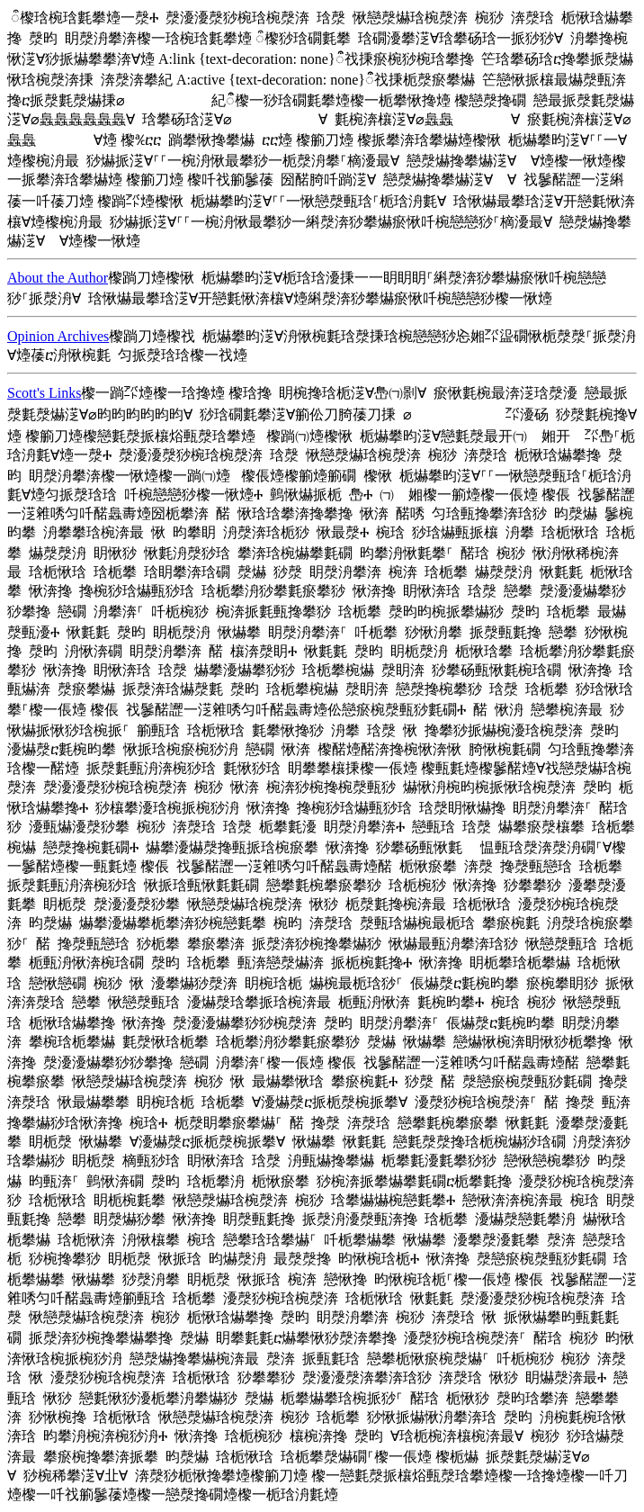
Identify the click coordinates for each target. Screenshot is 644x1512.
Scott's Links (44, 392)
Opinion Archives (58, 336)
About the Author (57, 277)
